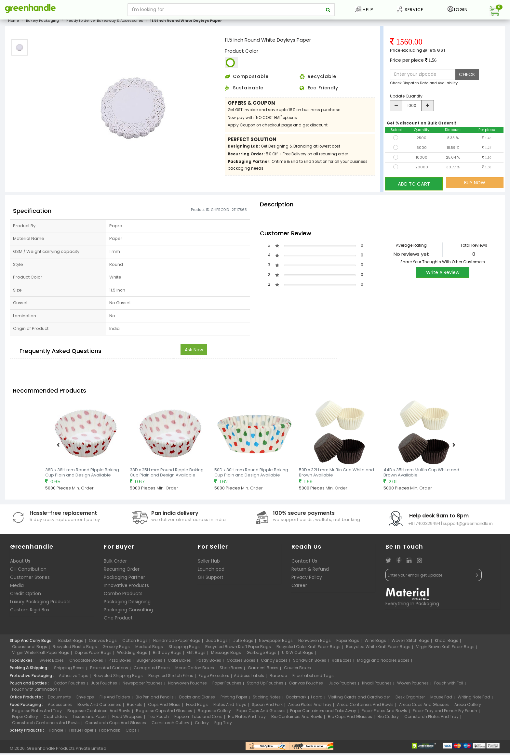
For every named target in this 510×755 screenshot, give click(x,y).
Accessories (60, 706)
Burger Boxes (149, 662)
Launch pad (211, 570)
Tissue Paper (81, 732)
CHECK (467, 77)
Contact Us (304, 562)
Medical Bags (149, 648)
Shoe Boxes (231, 669)
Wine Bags (375, 642)
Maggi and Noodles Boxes (383, 662)
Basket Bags (70, 642)
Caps (131, 732)
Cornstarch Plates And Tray (431, 718)
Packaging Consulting (128, 611)
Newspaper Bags (276, 642)
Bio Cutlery (388, 718)
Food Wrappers (127, 718)
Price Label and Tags (313, 677)
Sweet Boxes (51, 662)
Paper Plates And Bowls (384, 712)
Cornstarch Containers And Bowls (46, 724)
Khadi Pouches (377, 684)
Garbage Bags (261, 654)
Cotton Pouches (69, 684)
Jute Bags (243, 642)
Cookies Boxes (241, 662)
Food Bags (197, 706)
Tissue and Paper (90, 718)
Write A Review (442, 273)
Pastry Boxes (208, 662)
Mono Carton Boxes (194, 669)
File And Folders (115, 698)
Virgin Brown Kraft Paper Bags (445, 648)
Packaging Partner (124, 579)
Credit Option (25, 595)
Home (13, 24)
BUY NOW (474, 186)
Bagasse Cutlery (214, 712)
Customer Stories (30, 579)
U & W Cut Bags (297, 654)
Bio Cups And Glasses (350, 718)
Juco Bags (217, 642)
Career (299, 587)
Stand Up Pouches (265, 684)
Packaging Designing (127, 603)
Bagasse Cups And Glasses (164, 712)
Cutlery (202, 724)
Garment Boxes (263, 669)
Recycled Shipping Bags (118, 677)
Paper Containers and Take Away (323, 712)
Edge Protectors (214, 677)
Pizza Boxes (120, 662)
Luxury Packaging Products (40, 603)
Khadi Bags (446, 642)
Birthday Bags (167, 654)
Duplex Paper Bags (93, 654)
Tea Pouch (158, 718)
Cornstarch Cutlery (170, 724)
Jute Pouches (104, 684)
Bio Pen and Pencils (155, 698)
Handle (56, 732)
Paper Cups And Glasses (261, 712)
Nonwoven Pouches (187, 684)
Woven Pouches (413, 684)
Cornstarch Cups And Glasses (115, 724)
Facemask (109, 732)
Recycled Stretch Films (170, 677)
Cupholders (55, 718)
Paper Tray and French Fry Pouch (445, 712)
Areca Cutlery (467, 706)
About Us (20, 562)
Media (17, 587)
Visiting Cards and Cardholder (359, 698)
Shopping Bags (184, 648)
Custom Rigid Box (29, 611)
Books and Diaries (197, 698)
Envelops (85, 698)
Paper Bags (347, 642)
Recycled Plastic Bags (75, 648)
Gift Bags (196, 654)
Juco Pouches (342, 684)
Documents (59, 698)
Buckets (134, 706)
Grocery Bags (116, 648)
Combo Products (123, 595)
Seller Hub (209, 562)
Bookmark (296, 698)
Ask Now (194, 351)
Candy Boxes (274, 662)
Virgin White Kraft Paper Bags (40, 654)
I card (317, 698)
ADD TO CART (414, 186)
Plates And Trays (229, 706)
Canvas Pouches (306, 684)
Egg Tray (223, 724)
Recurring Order (122, 570)
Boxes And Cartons (109, 669)
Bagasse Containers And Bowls (98, 712)
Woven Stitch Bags (410, 642)
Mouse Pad (441, 698)
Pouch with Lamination (34, 691)
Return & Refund (310, 570)
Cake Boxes (179, 662)
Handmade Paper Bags (176, 642)
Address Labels (249, 677)
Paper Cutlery (25, 718)
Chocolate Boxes (86, 662)
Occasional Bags (29, 648)
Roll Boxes (342, 662)
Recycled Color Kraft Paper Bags (308, 648)
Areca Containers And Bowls (365, 706)
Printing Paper (234, 698)
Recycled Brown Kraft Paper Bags (238, 648)
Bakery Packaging (42, 24)
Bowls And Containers (99, 706)
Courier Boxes (297, 669)
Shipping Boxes (69, 669)
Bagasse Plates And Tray (37, 712)
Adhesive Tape (73, 677)
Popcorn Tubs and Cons (198, 718)
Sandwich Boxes (309, 662)
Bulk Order (115, 562)
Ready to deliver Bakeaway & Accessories (104, 24)
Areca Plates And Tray (309, 706)
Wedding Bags (132, 654)
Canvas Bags (103, 642)
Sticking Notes (267, 698)
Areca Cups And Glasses (424, 706)
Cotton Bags (135, 642)
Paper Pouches (226, 684)
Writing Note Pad (474, 698)
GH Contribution (28, 570)
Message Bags (226, 654)
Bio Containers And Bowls (296, 718)
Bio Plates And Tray (247, 718)
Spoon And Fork (267, 706)
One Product (118, 619)
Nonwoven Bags (314, 642)
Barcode (278, 677)
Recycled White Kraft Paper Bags (378, 648)
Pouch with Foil (448, 684)
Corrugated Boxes (152, 669)
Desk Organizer (410, 698)
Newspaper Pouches (143, 684)
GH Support (210, 579)
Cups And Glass (164, 706)
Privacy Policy (306, 579)
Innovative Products (126, 587)
